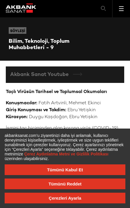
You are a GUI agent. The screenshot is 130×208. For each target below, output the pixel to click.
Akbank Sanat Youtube (40, 74)
